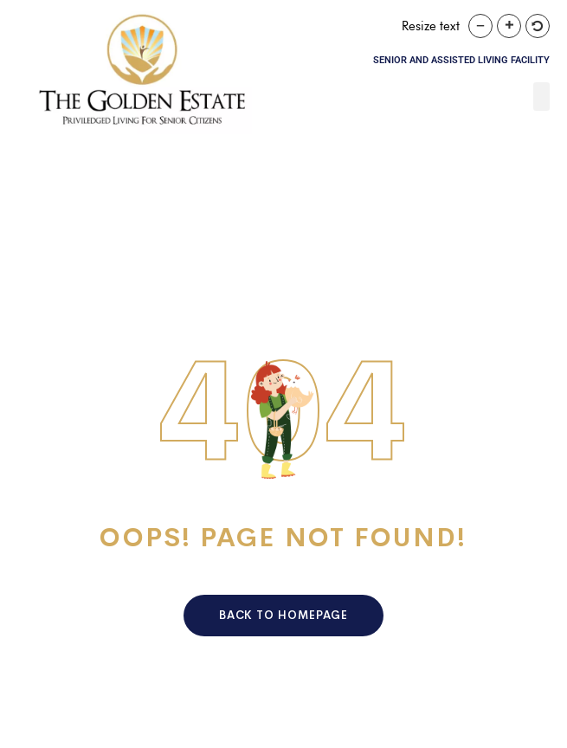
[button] (541, 96)
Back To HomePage (284, 615)
